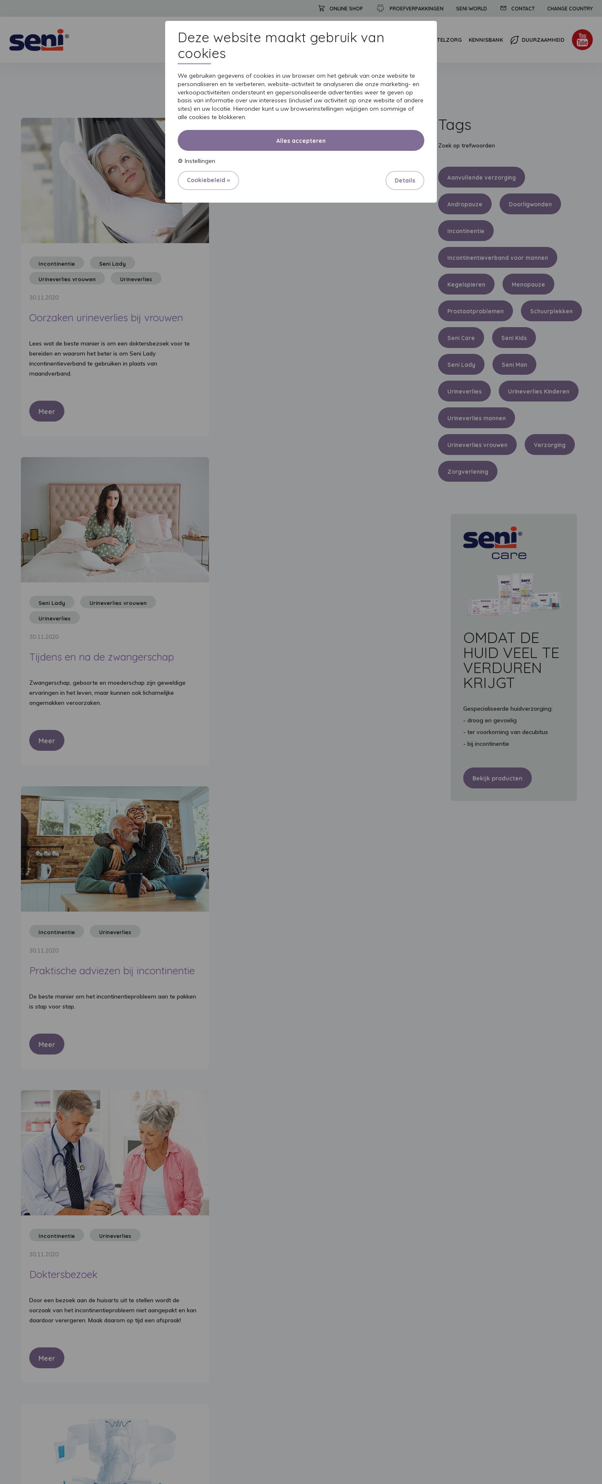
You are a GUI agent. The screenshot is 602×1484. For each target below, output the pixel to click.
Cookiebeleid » (208, 180)
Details (405, 180)
